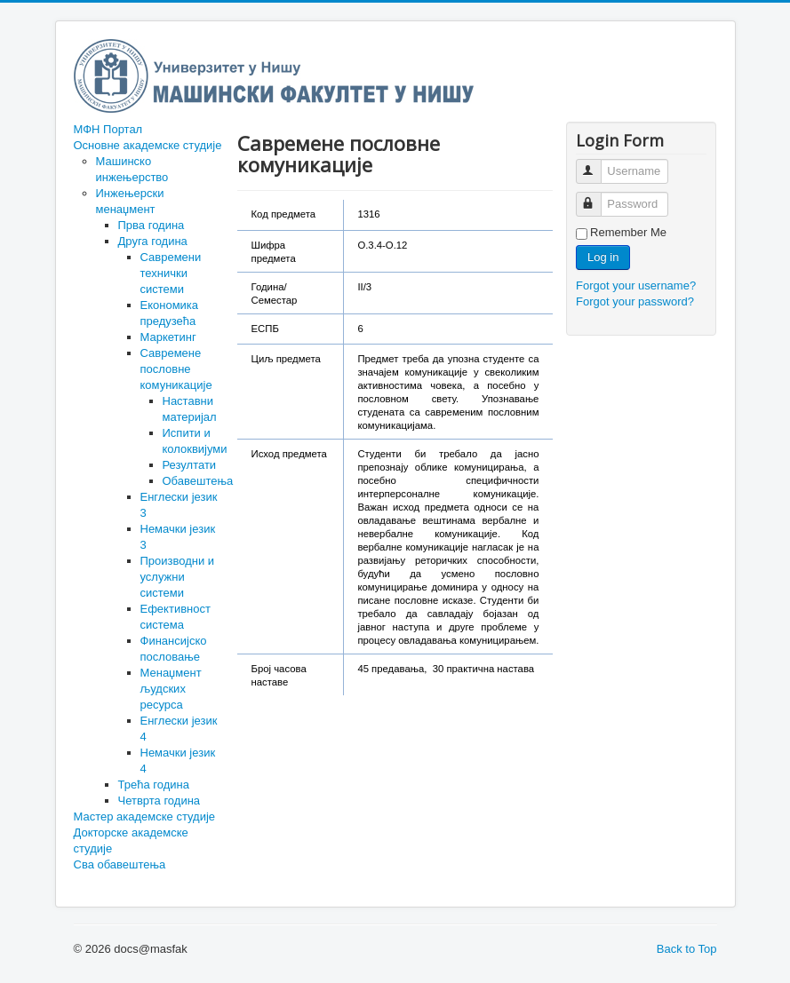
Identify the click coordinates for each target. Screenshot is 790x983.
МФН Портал (108, 129)
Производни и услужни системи (177, 576)
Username (596, 163)
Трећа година (153, 784)
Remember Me (628, 232)
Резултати (190, 465)
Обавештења (198, 481)
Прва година (151, 225)
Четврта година (159, 800)
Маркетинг (168, 337)
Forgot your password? (635, 301)
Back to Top (687, 948)
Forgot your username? (636, 285)
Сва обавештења (120, 864)
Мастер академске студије (145, 816)
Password (596, 196)
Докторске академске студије (131, 840)
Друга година (153, 241)
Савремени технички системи (171, 273)
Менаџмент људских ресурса (171, 688)
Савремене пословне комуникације (176, 369)
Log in (602, 257)
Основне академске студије (148, 145)
